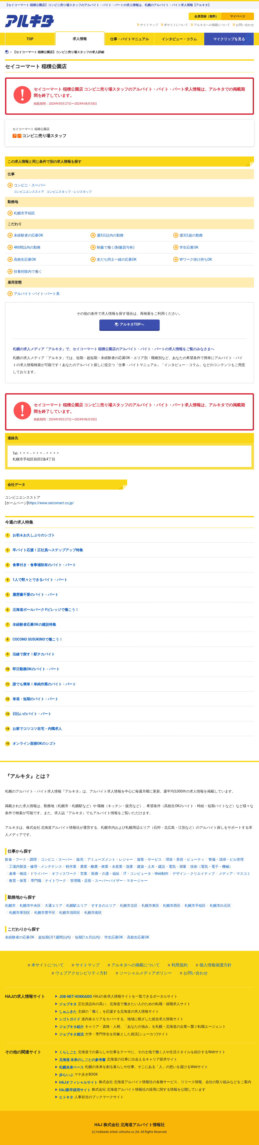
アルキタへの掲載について (212, 25)
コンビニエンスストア (29, 191)
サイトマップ (149, 25)
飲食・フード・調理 (21, 859)
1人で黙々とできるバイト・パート (40, 580)
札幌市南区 (93, 913)
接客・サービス (149, 859)
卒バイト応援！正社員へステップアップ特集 (48, 550)
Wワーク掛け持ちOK (196, 259)
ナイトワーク (55, 881)
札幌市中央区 (30, 905)
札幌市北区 (129, 905)
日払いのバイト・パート (32, 714)
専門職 (36, 881)
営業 (83, 874)
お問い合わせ (245, 25)
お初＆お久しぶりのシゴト (34, 535)
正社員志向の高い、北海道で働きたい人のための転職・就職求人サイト (125, 1004)
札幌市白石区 (220, 905)
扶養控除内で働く (28, 271)
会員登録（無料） (206, 16)
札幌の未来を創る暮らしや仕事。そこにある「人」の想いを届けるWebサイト (133, 1067)
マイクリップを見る (229, 39)
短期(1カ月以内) (88, 937)
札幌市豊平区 (44, 913)
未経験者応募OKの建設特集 (34, 624)
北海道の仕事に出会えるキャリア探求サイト (118, 1059)
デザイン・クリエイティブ (193, 874)
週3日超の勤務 (191, 235)
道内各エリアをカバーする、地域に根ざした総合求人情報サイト (121, 1019)
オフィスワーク (64, 874)
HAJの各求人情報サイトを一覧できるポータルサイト (118, 996)
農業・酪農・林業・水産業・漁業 (106, 866)
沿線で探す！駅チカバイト (34, 654)
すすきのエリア (103, 905)
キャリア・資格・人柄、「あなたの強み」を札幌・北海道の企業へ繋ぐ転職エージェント (142, 1026)
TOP (30, 39)
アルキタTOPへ (132, 324)
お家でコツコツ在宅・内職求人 (37, 729)
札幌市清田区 (69, 913)
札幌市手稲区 (24, 213)
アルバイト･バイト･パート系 (37, 294)
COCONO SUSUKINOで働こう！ (38, 639)
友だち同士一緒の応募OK (117, 259)
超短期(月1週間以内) (54, 937)
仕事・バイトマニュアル (129, 39)
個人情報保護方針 (215, 965)
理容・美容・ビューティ (185, 859)
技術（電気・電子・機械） (211, 866)
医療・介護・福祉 (105, 874)
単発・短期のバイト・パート (35, 699)
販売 (79, 859)
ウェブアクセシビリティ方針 (81, 973)
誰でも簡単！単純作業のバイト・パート (44, 684)
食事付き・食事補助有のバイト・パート (44, 565)
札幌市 (10, 905)
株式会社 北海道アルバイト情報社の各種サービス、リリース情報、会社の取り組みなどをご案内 (155, 1082)
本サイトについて (176, 25)
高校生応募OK (25, 259)
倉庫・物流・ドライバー (28, 874)
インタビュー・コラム (179, 39)
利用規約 (179, 965)
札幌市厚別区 (19, 913)
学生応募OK (189, 247)
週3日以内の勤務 (110, 235)
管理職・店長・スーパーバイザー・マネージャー (109, 881)
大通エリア (53, 905)
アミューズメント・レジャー (110, 859)
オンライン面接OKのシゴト (34, 743)
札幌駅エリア (76, 905)
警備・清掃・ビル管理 (226, 859)
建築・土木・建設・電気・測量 (161, 866)
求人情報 (80, 39)
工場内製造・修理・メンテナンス (35, 866)
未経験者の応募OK (28, 235)
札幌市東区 (150, 905)
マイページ (237, 16)
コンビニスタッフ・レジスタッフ (69, 191)
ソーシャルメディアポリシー (145, 973)
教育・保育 (18, 881)
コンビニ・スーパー (30, 185)
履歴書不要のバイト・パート (35, 595)
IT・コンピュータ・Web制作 (145, 874)
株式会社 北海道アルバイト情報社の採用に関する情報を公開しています (132, 1089)
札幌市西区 (172, 905)
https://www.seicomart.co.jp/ (51, 503)
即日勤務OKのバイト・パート (36, 669)
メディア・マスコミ (234, 874)
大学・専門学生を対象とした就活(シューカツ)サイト (113, 1034)
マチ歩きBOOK (78, 1074)
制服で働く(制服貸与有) (116, 247)
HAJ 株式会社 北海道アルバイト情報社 (129, 1124)
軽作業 (71, 866)
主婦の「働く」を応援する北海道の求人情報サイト (109, 1011)
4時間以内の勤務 (27, 247)
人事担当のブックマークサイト (91, 1097)
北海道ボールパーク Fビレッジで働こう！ (46, 610)
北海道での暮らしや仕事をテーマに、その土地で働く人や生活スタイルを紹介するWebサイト (142, 1052)
